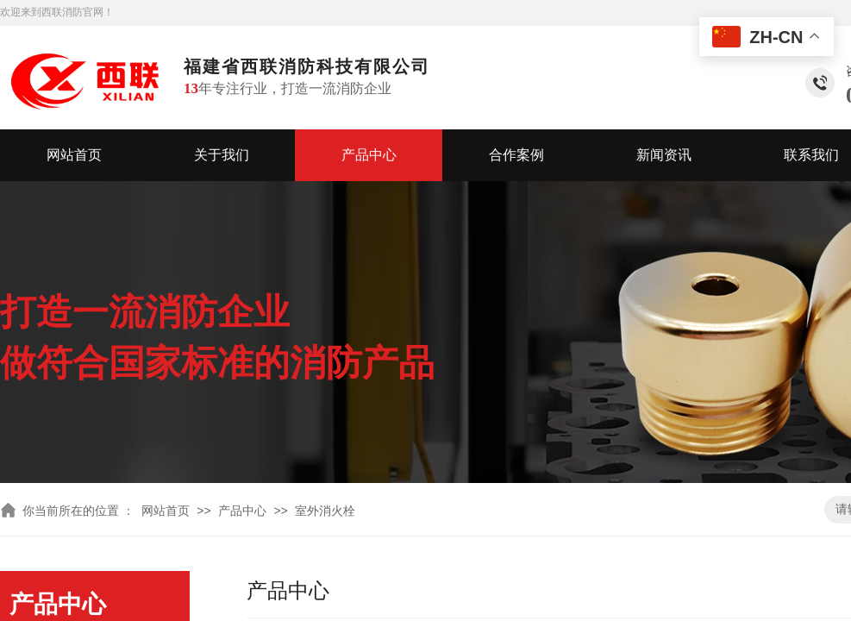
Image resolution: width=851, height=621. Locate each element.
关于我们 (221, 154)
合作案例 (516, 154)
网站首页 (74, 154)
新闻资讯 (663, 154)
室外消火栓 (325, 511)
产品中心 (369, 154)
